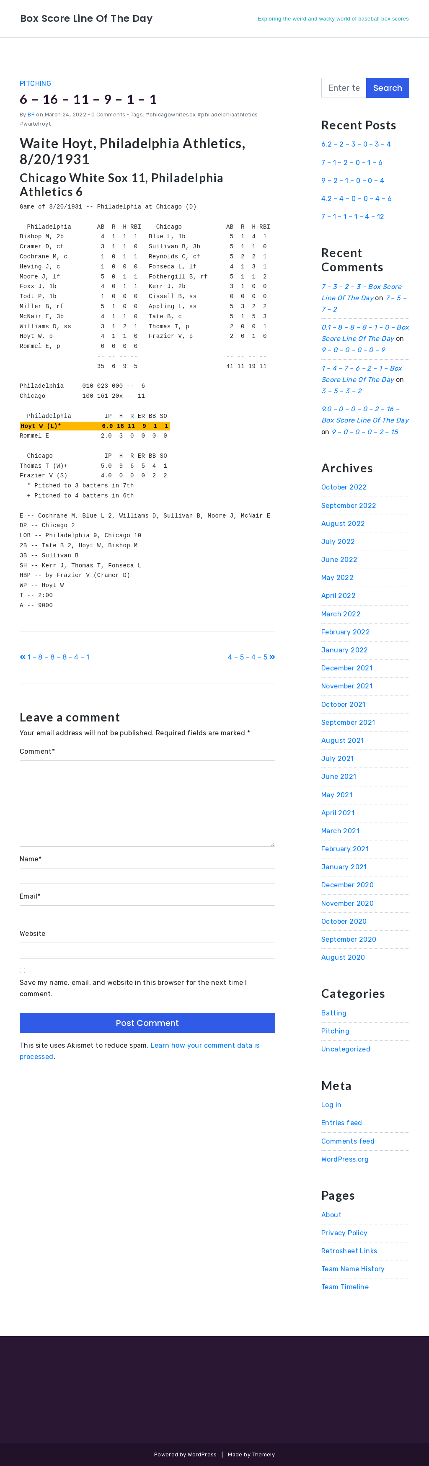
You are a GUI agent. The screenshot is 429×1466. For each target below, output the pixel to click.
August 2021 (342, 741)
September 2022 (349, 506)
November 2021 (346, 686)
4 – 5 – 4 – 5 (251, 657)
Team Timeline (345, 1287)
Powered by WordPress (185, 1454)
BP (31, 114)
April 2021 (337, 813)
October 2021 (343, 705)
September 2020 (349, 939)
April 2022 (338, 596)
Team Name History (353, 1269)
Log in (331, 1105)
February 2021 (345, 849)
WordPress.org (345, 1159)
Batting (334, 1013)
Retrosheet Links (349, 1251)
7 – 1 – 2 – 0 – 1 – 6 (351, 163)
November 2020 (347, 903)
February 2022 (345, 632)
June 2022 (339, 560)
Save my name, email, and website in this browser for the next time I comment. (133, 987)
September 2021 (348, 723)
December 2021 (346, 668)
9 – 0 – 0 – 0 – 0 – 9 (353, 350)
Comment (37, 751)
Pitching (35, 84)
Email (30, 896)
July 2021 (337, 759)
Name (30, 859)
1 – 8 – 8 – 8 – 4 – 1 (54, 657)
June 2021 (339, 777)
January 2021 (344, 867)
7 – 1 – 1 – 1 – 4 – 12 (353, 217)
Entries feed (341, 1123)
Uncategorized (345, 1049)
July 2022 (338, 542)
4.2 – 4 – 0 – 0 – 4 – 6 (356, 199)
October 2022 (344, 487)
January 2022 (344, 650)
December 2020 (347, 885)
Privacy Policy (344, 1233)
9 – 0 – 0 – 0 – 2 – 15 (364, 432)
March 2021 (340, 831)
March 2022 (341, 614)
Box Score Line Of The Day (87, 18)
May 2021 (336, 795)
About (331, 1215)
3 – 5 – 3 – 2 (341, 391)
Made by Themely (251, 1454)
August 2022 (343, 524)
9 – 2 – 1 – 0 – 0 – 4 (352, 181)
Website (33, 934)
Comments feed (348, 1141)
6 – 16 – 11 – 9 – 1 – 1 (90, 98)
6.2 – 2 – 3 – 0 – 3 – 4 (356, 144)
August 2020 (343, 957)
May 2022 (337, 578)
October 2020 (344, 921)
